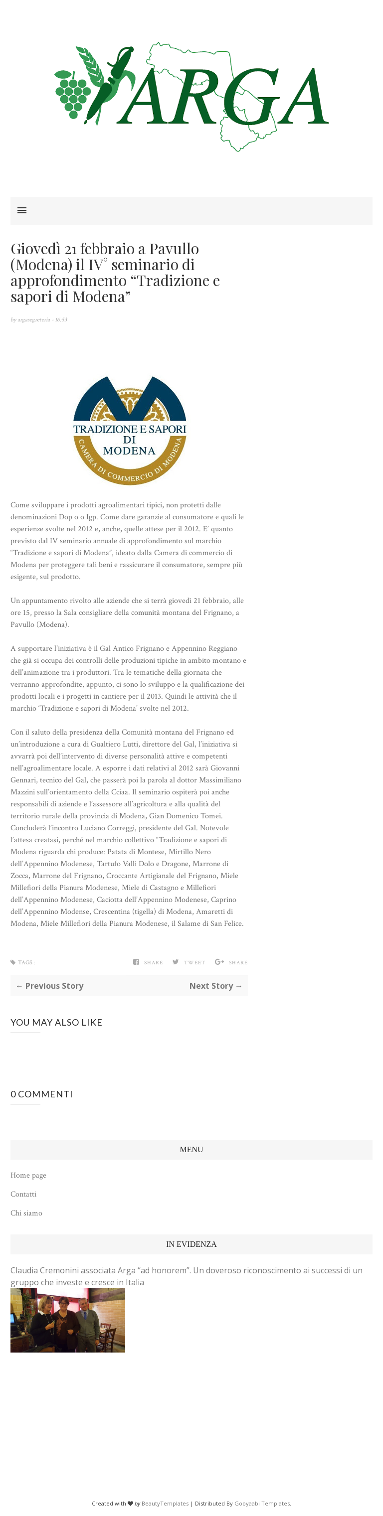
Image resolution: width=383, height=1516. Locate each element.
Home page (28, 1175)
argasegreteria (34, 319)
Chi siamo (26, 1213)
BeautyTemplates (165, 1503)
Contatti (23, 1194)
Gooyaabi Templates (262, 1503)
